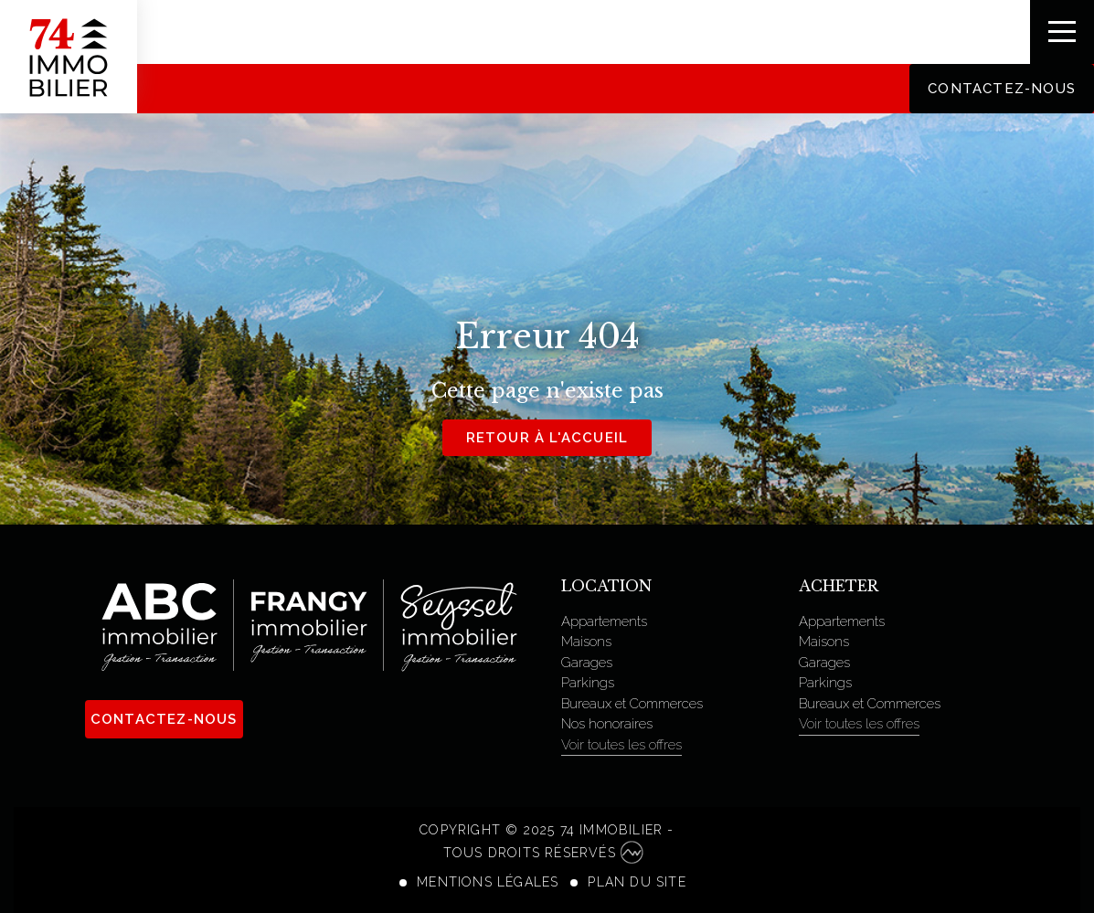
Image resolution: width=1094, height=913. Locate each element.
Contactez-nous (1002, 88)
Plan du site (636, 882)
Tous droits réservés (543, 852)
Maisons (586, 641)
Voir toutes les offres (621, 745)
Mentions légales (487, 882)
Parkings (587, 682)
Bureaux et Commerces (632, 703)
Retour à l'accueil (547, 438)
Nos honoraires (607, 724)
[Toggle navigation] (1062, 32)
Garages (586, 662)
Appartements (604, 621)
